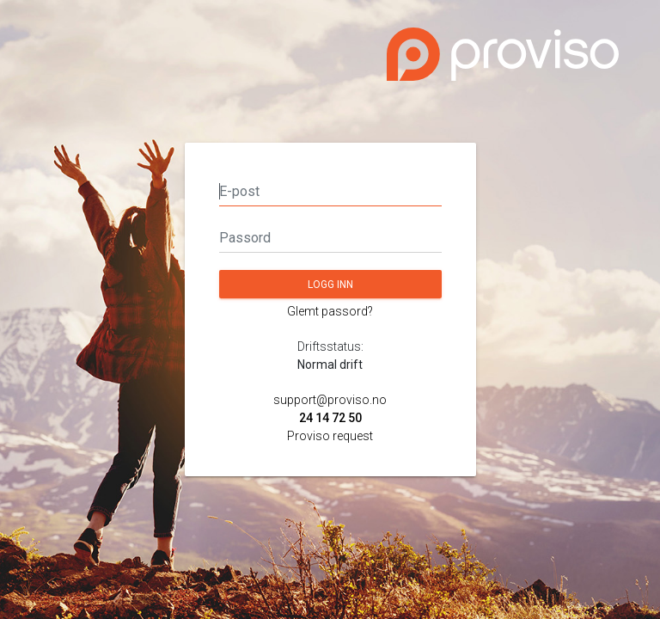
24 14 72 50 (330, 418)
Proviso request (330, 436)
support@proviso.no (330, 400)
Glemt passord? (330, 311)
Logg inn (330, 285)
